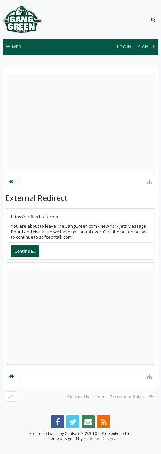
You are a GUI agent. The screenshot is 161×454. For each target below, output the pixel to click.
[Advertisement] (80, 121)
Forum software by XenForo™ (80, 444)
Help (99, 396)
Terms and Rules (126, 396)
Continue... (25, 251)
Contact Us (78, 396)
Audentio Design (99, 449)
